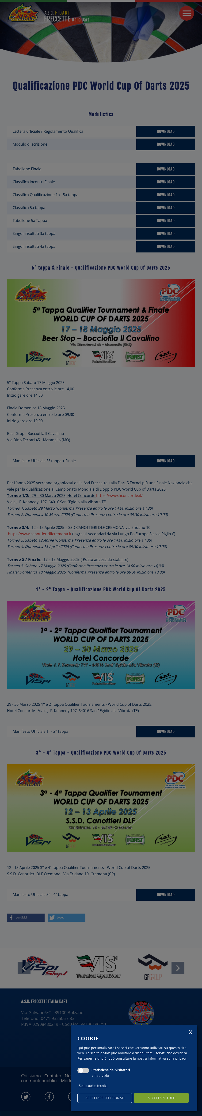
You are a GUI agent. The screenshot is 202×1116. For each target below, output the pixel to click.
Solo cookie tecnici (93, 1086)
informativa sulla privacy (167, 1058)
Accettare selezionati (105, 1098)
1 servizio (100, 1075)
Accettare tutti (161, 1098)
